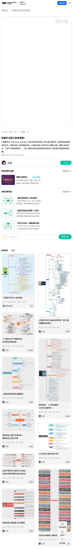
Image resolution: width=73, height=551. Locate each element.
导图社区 (4, 10)
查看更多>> (67, 171)
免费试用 (62, 3)
